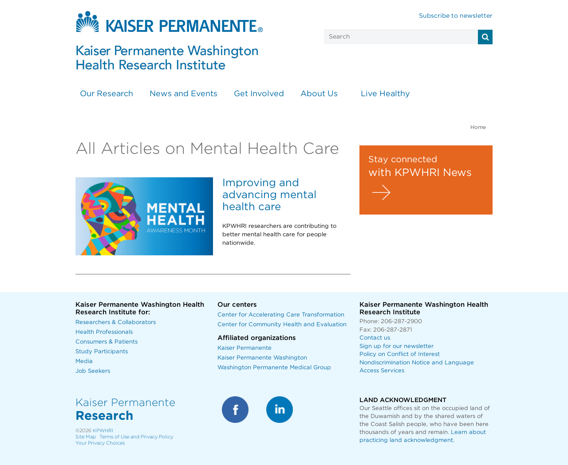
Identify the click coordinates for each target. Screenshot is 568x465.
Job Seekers (92, 371)
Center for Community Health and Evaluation (282, 325)
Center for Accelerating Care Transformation (280, 315)
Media (84, 361)
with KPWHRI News (420, 173)
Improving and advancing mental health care (269, 195)
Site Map (85, 436)
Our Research (106, 94)
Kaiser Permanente (244, 348)
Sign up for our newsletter (396, 346)
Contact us (374, 338)
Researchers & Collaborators (115, 322)
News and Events (183, 94)
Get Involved (259, 94)
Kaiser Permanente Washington (262, 358)
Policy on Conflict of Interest (399, 354)
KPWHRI (103, 430)
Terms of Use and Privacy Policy (136, 436)
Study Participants (101, 352)
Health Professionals (104, 332)
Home (478, 127)
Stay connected (402, 159)
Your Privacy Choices (100, 443)
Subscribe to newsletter (456, 16)
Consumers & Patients (106, 342)
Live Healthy (385, 94)
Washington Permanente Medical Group (274, 368)
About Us (319, 94)
